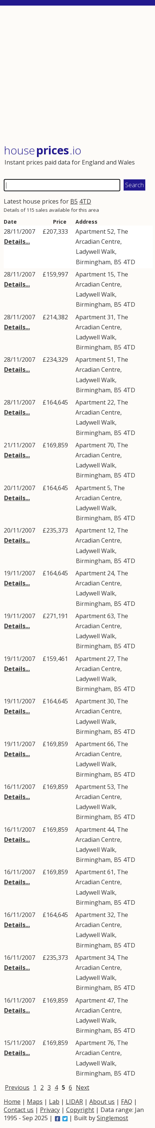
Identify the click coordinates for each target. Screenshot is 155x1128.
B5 (74, 201)
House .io (42, 150)
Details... (17, 241)
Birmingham (93, 262)
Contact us (19, 1110)
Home (12, 1101)
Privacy (50, 1110)
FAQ (126, 1101)
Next (82, 1087)
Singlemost (112, 1118)
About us (102, 1101)
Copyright (80, 1110)
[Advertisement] (78, 75)
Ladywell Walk (95, 251)
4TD (85, 201)
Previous (17, 1087)
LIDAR (74, 1101)
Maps (35, 1101)
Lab (54, 1101)
